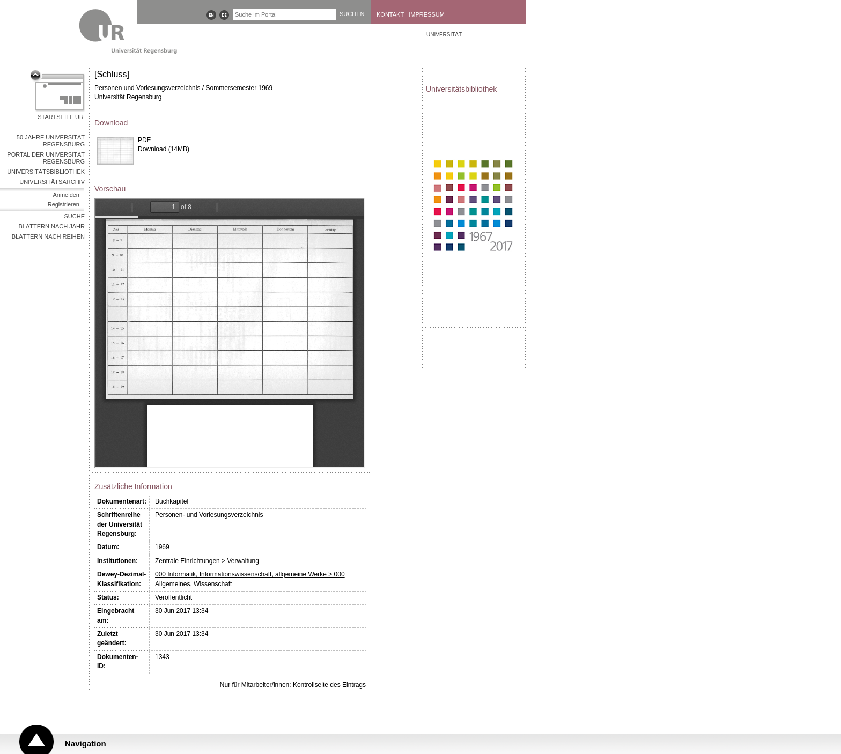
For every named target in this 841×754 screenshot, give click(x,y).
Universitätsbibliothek (46, 171)
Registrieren (63, 204)
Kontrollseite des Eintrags (329, 685)
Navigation (85, 743)
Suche (74, 216)
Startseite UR (61, 117)
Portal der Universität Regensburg (46, 158)
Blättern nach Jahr (52, 226)
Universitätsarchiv (52, 182)
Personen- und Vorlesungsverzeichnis (209, 515)
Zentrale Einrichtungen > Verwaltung (207, 561)
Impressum (427, 14)
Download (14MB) (163, 149)
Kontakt (390, 14)
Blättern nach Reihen (48, 236)
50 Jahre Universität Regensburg (51, 140)
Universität (444, 35)
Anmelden (66, 194)
